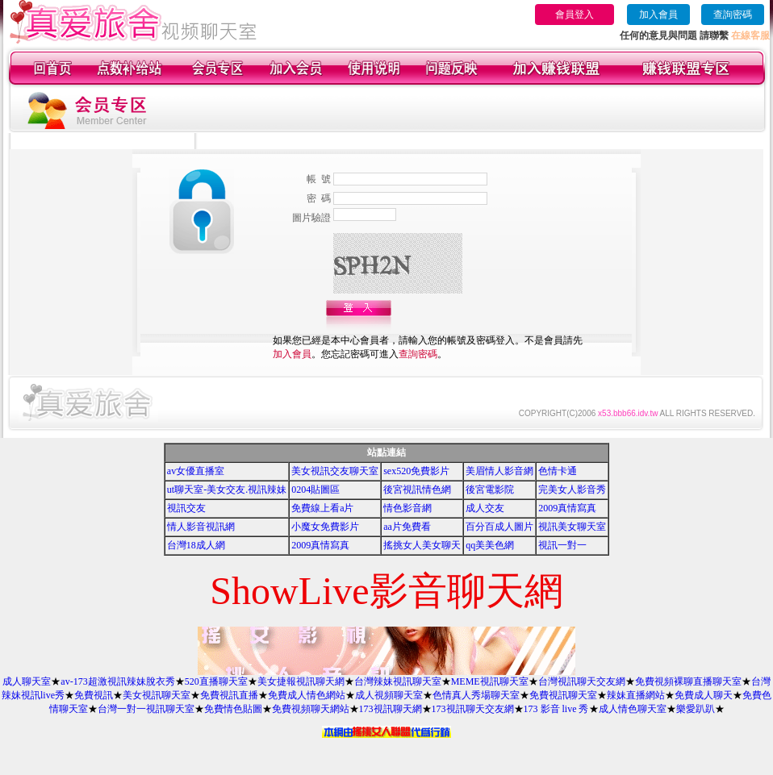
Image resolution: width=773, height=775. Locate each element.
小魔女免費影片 (325, 526)
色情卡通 (557, 471)
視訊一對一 (562, 545)
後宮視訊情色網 (417, 489)
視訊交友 (186, 508)
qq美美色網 (490, 545)
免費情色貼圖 (233, 709)
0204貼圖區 (315, 489)
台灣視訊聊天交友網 (581, 681)
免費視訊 (93, 695)
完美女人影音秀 (572, 489)
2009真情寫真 (567, 508)
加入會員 (658, 14)
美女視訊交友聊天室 (334, 471)
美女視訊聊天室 (156, 695)
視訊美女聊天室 (572, 526)
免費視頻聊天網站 (310, 709)
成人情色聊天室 (632, 709)
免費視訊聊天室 (563, 695)
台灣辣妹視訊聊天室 (397, 681)
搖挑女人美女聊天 (422, 545)
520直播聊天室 (216, 681)
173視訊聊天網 (390, 709)
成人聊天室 (26, 681)
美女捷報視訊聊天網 (301, 681)
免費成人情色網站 (306, 695)
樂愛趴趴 (695, 709)
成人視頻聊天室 (389, 695)
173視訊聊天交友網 (473, 709)
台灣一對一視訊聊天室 (146, 709)
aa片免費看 (407, 526)
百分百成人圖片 (499, 526)
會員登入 (574, 14)
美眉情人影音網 (499, 471)
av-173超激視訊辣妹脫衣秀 (117, 681)
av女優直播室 (195, 471)
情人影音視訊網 (201, 526)
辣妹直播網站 (636, 695)
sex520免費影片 (416, 471)
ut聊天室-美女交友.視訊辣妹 (226, 489)
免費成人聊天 (704, 695)
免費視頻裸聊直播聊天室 (688, 681)
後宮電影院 (490, 489)
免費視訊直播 (229, 695)
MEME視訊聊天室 (490, 681)
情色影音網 (407, 508)
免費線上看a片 (322, 508)
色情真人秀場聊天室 (476, 695)
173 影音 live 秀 (556, 709)
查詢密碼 (732, 14)
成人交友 (485, 508)
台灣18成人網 (196, 545)
